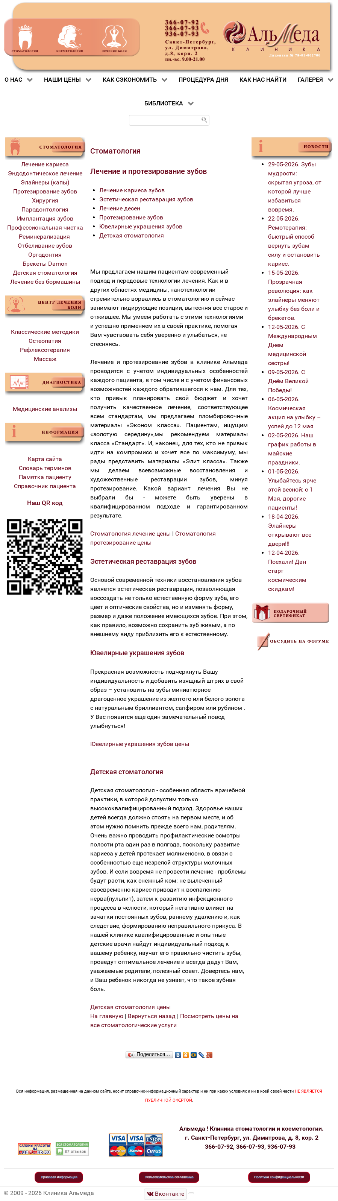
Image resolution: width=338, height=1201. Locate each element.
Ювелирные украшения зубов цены (139, 743)
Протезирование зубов (45, 191)
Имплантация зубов (45, 218)
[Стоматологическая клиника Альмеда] (165, 1194)
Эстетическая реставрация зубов (146, 199)
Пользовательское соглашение (169, 1177)
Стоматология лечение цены (130, 533)
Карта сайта (45, 459)
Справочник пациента (45, 486)
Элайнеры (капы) (45, 182)
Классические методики (45, 331)
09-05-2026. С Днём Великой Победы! (288, 381)
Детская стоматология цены (130, 1007)
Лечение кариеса (45, 164)
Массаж (45, 358)
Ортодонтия (45, 254)
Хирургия (45, 200)
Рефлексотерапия (45, 349)
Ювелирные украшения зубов (140, 226)
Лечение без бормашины (45, 281)
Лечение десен (119, 208)
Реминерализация (45, 236)
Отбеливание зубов (45, 245)
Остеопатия (45, 340)
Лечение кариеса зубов (132, 190)
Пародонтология (44, 209)
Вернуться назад (152, 1016)
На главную (106, 1016)
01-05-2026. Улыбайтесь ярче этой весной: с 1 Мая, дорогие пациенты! (292, 489)
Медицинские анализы (45, 409)
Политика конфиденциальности (279, 1177)
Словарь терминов (45, 468)
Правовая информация (59, 1177)
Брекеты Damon (45, 263)
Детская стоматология (45, 272)
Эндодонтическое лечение (45, 173)
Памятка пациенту (45, 477)
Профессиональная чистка (45, 227)
